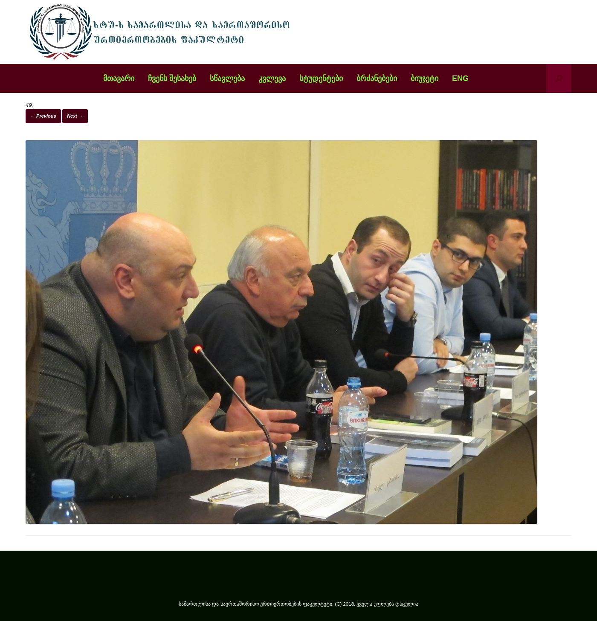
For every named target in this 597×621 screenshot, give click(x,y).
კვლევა (272, 78)
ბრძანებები (376, 78)
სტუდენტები (321, 78)
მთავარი (118, 78)
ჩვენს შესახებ (172, 78)
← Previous (43, 115)
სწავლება (227, 78)
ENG (460, 78)
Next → (75, 115)
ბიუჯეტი (424, 78)
